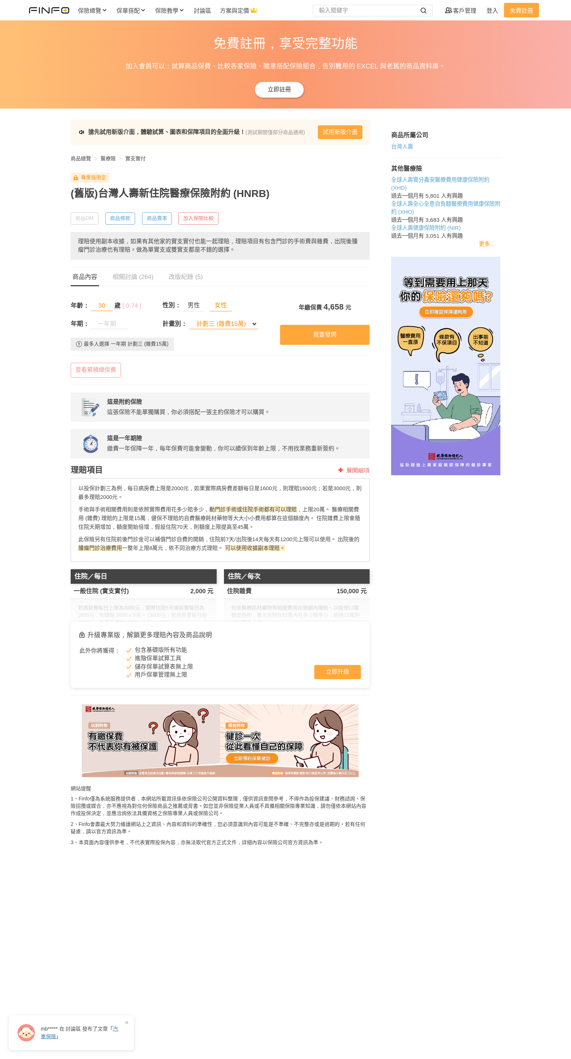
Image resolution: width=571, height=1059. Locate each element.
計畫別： (174, 323)
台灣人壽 (402, 146)
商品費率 (157, 218)
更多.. (486, 244)
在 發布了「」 (79, 1032)
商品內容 (84, 276)
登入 (492, 11)
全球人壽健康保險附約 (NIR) (426, 228)
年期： (80, 323)
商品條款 (120, 218)
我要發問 (324, 334)
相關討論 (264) (133, 276)
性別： (171, 305)
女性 (220, 305)
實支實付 (135, 158)
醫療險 (108, 158)
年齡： (80, 305)
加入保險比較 (198, 218)
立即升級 (337, 672)
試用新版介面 (340, 132)
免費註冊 (521, 11)
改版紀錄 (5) (186, 276)
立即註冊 (279, 89)
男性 (194, 305)
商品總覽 (81, 158)
